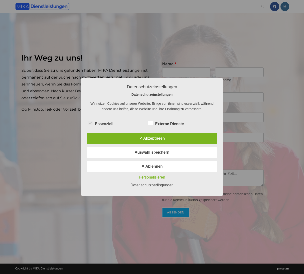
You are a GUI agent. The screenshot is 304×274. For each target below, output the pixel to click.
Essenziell (100, 123)
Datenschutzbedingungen (151, 185)
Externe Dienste (166, 123)
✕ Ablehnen (152, 166)
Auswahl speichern (152, 152)
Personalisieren (152, 177)
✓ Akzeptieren (152, 138)
